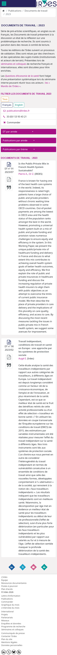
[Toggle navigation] (4, 3)
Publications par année (18, 140)
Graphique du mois (10, 604)
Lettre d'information (10, 595)
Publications (14, 10)
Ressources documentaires (13, 583)
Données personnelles (11, 645)
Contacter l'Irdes (9, 636)
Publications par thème (18, 149)
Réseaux (5, 620)
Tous (4, 99)
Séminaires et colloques (12, 629)
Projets (4, 614)
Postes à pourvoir (9, 586)
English (19, 104)
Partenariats (7, 617)
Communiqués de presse (13, 633)
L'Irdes (4, 577)
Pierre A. (22, 173)
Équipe (4, 580)
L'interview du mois (10, 607)
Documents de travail (35, 10)
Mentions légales (9, 642)
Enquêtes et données (11, 623)
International (7, 611)
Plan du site (6, 639)
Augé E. (22, 358)
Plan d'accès (7, 589)
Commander (11, 122)
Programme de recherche (13, 626)
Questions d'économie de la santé (22, 75)
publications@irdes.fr (16, 110)
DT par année (17, 131)
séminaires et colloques (13, 63)
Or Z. (31, 173)
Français (6, 104)
